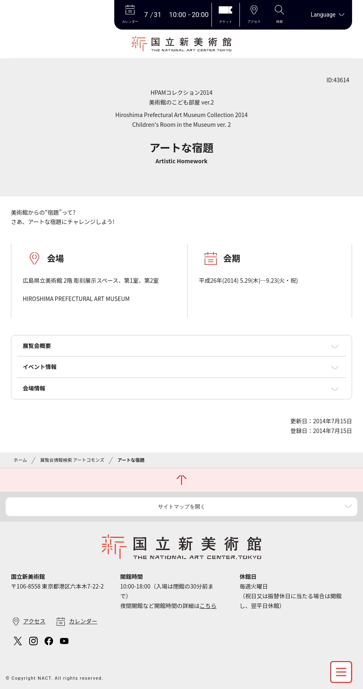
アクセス (34, 621)
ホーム (20, 459)
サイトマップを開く (181, 506)
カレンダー (83, 621)
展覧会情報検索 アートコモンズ (72, 459)
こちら (207, 606)
